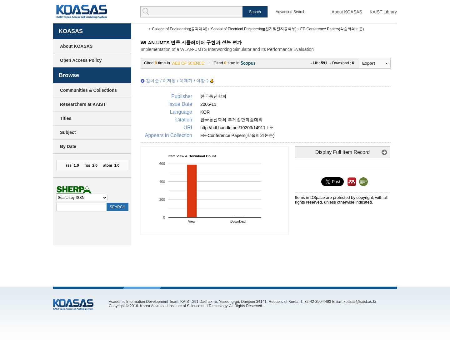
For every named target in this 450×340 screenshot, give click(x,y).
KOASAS (81, 11)
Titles (65, 118)
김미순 (152, 80)
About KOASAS (347, 11)
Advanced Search (290, 12)
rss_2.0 (91, 165)
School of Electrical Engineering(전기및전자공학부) (253, 29)
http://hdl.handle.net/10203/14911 (233, 127)
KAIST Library (383, 11)
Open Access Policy (81, 60)
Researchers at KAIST (83, 104)
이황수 (202, 80)
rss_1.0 (72, 165)
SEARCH (117, 207)
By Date (68, 146)
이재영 (169, 80)
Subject (68, 132)
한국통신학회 (213, 96)
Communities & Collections (88, 90)
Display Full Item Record (342, 152)
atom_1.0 (111, 165)
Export (368, 63)
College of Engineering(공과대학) (179, 29)
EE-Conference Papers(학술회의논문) (332, 29)
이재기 (185, 80)
